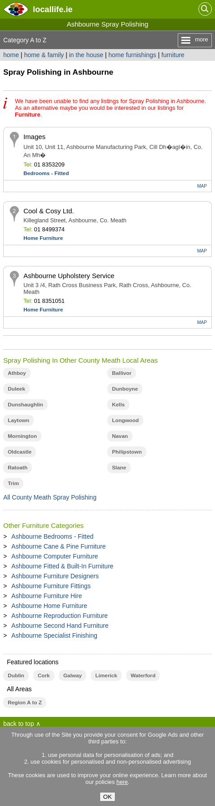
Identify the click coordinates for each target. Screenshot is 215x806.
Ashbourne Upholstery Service (68, 275)
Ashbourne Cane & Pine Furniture (58, 546)
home (11, 55)
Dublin (16, 675)
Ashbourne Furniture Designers (55, 576)
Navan (120, 436)
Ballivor (121, 373)
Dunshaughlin (25, 404)
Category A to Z (25, 40)
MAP (202, 186)
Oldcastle (19, 452)
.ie (52, 9)
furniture (173, 55)
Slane (119, 467)
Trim (13, 483)
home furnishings (132, 55)
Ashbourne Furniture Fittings (51, 586)
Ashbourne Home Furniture (49, 605)
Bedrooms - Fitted (46, 173)
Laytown (18, 420)
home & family (44, 55)
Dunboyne (125, 389)
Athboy (17, 373)
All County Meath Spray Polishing (50, 497)
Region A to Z (25, 702)
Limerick (106, 675)
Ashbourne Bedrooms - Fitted (52, 536)
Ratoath (17, 467)
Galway (72, 675)
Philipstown (126, 452)
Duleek (16, 389)
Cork (44, 675)
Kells (118, 404)
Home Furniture (43, 238)
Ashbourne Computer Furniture (54, 556)
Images (34, 136)
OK (107, 796)
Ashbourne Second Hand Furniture (59, 625)
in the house (86, 55)
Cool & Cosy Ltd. (48, 211)
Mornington (22, 436)
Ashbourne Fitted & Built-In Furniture (62, 566)
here (122, 782)
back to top (18, 723)
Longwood (125, 420)
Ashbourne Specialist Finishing (54, 635)
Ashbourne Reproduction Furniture (59, 615)
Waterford (143, 675)
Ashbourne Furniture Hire (46, 595)
